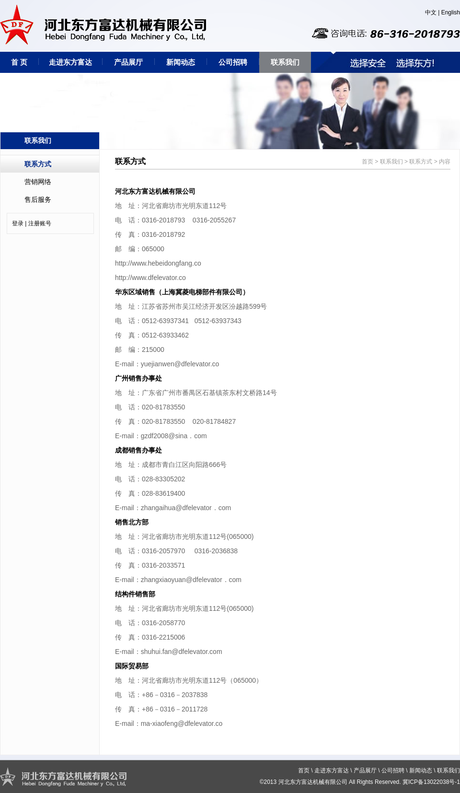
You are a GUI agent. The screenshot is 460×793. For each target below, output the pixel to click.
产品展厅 (128, 62)
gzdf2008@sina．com (174, 436)
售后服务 (37, 199)
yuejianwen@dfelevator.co (180, 364)
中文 (431, 12)
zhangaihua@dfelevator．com (186, 508)
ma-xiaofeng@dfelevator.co (182, 723)
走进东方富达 (70, 62)
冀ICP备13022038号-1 (431, 782)
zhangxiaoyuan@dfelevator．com (191, 579)
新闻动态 (180, 62)
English (450, 12)
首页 (367, 161)
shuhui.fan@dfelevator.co (179, 651)
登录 (17, 223)
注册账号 (39, 223)
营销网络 (37, 182)
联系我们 (285, 62)
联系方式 (37, 164)
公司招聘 (232, 62)
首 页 (19, 62)
